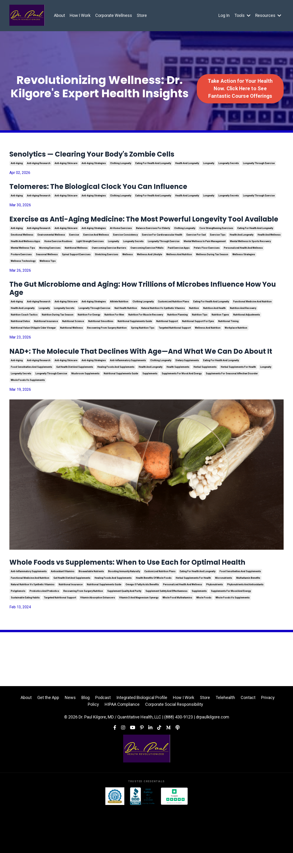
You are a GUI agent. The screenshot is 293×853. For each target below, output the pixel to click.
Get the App (48, 741)
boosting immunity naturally (124, 615)
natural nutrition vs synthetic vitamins (163, 328)
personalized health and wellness (243, 264)
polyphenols (18, 635)
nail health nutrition (125, 328)
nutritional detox (20, 341)
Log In (223, 15)
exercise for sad (196, 250)
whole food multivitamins (177, 641)
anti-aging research (38, 165)
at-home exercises (121, 244)
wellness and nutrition (179, 270)
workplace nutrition (236, 347)
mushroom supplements (85, 405)
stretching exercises (106, 270)
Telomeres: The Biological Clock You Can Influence (118, 190)
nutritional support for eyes (198, 341)
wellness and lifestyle (149, 270)
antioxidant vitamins (62, 615)
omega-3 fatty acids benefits (142, 628)
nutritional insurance (46, 341)
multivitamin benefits (248, 621)
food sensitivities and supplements (31, 399)
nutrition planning (177, 334)
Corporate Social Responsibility (174, 748)
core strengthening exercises (216, 244)
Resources (268, 15)
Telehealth (225, 741)
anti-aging (17, 165)
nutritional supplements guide (135, 341)
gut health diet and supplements (74, 399)
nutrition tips (199, 334)
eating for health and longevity (153, 165)
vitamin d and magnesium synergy (138, 641)
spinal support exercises (76, 270)
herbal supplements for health (238, 399)
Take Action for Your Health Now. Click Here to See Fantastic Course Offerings (240, 88)
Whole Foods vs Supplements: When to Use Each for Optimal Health (139, 600)
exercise (74, 250)
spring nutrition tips (142, 347)
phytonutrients (214, 628)
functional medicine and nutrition (252, 321)
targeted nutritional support (175, 347)
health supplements (178, 399)
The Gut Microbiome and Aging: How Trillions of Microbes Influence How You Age (132, 306)
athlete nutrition (119, 321)
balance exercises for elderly (153, 244)
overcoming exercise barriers (109, 264)
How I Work (80, 15)
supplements (149, 405)
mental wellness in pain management (205, 257)
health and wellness (269, 250)
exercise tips (217, 250)
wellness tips (48, 277)
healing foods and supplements (115, 399)
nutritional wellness (76, 264)
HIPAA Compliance (122, 748)
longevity (208, 165)
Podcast (103, 741)
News (70, 741)
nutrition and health (214, 328)
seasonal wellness (47, 270)
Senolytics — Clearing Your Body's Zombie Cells (112, 155)
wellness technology (23, 277)
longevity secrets (228, 165)
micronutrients (223, 621)
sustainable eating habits (25, 641)
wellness (127, 270)
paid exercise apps (179, 264)
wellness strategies (243, 270)
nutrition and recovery (243, 328)
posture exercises (21, 270)
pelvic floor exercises (207, 264)
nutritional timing (228, 341)
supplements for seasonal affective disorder (232, 405)
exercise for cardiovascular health (162, 250)
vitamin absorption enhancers (97, 641)
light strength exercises (90, 257)
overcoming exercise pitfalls (147, 264)
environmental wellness (51, 250)
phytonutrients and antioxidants (245, 628)
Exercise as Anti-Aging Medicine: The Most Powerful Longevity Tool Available (143, 229)
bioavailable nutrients (91, 615)
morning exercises (50, 264)
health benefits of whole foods (153, 621)
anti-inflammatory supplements (128, 392)
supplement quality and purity (124, 635)
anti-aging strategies (94, 165)
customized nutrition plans (173, 321)
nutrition (194, 328)
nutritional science (73, 341)
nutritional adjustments (246, 334)
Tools (242, 15)
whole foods (203, 641)
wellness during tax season (212, 270)
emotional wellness (22, 250)
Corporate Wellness (114, 15)
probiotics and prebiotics (44, 635)
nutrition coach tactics (24, 334)
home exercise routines (58, 257)
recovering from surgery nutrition (107, 347)
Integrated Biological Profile (141, 741)
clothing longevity (120, 165)
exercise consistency (125, 250)
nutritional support (167, 341)
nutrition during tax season (57, 334)
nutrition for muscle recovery (145, 334)
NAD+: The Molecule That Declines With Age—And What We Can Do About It (146, 377)
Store (142, 15)
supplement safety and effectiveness (166, 635)
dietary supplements (187, 392)
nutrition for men (114, 334)
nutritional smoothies (100, 341)
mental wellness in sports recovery (250, 257)
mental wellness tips (23, 264)
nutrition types (220, 334)
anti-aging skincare (66, 165)
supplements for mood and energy (182, 405)
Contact (248, 741)
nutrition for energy (89, 334)
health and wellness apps (25, 257)
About (59, 15)
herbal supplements (205, 399)
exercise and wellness (96, 250)
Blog (85, 741)
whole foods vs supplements (28, 412)
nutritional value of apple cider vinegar (33, 347)
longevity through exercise (259, 165)
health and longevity (187, 165)
